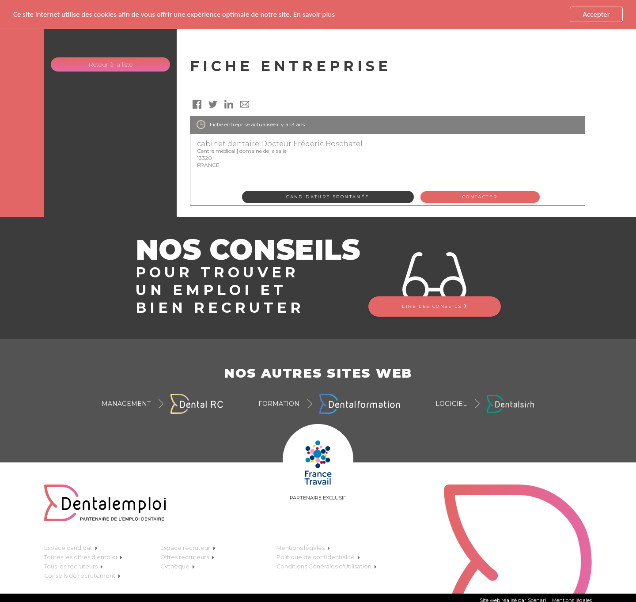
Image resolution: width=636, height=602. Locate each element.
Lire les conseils (434, 306)
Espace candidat (71, 548)
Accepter (596, 14)
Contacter (480, 196)
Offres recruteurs (187, 557)
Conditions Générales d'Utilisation (326, 566)
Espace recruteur (188, 548)
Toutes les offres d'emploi (83, 557)
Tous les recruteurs (73, 566)
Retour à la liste (110, 64)
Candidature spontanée (327, 196)
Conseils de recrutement (82, 575)
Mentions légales (303, 548)
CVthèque (177, 566)
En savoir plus (314, 14)
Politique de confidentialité (318, 557)
